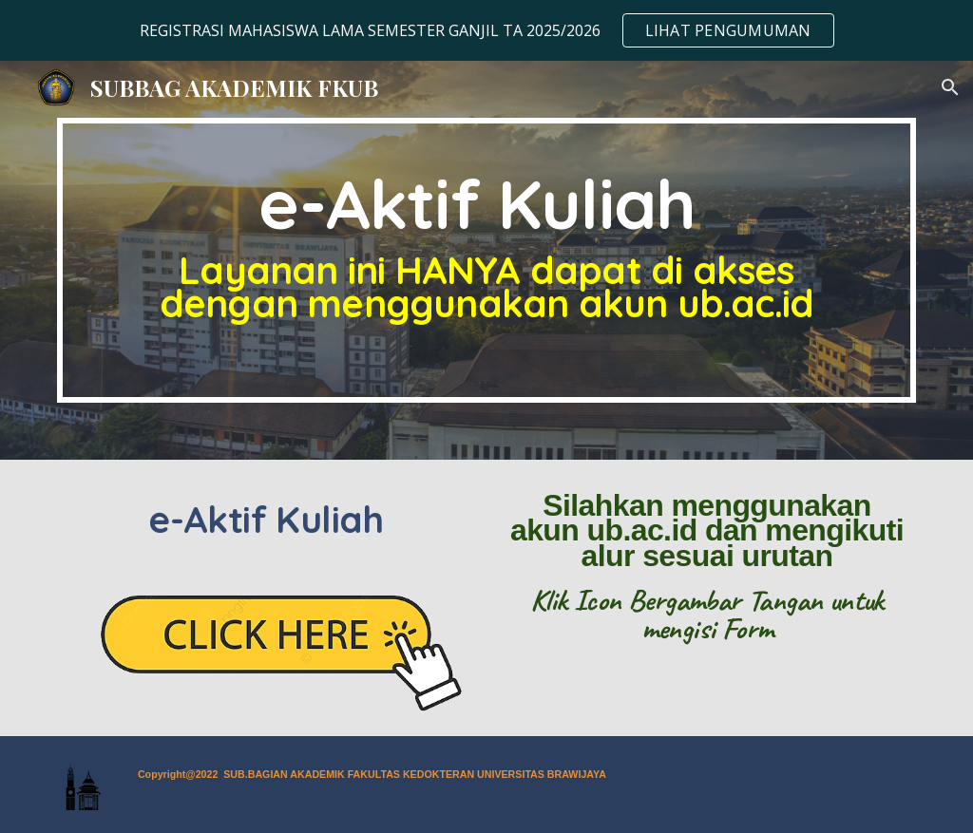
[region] (486, 30)
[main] (487, 260)
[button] (950, 87)
